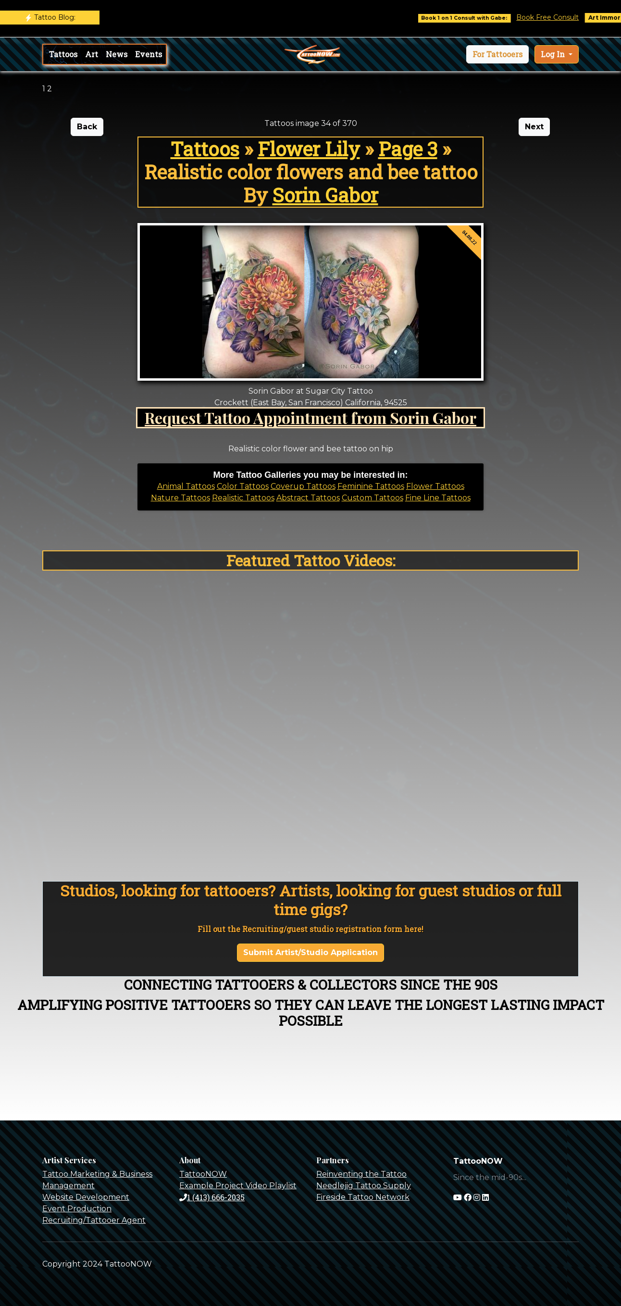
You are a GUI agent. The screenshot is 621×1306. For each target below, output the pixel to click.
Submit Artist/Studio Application (310, 952)
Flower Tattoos (435, 486)
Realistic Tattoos (243, 497)
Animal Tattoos (186, 486)
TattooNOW (203, 1174)
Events (148, 54)
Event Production (77, 1208)
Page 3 (407, 149)
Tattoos (63, 54)
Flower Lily (309, 149)
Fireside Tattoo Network (363, 1197)
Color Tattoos (243, 486)
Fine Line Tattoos (438, 497)
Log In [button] (554, 54)
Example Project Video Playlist (238, 1185)
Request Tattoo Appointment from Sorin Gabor (310, 417)
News (116, 54)
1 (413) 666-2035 (212, 1197)
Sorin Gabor (325, 195)
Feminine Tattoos (370, 486)
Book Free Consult (554, 17)
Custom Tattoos (372, 497)
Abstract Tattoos (308, 497)
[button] (497, 54)
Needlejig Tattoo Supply (363, 1185)
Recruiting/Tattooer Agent (94, 1220)
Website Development (85, 1197)
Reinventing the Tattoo (361, 1174)
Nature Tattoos (180, 497)
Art (91, 54)
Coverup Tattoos (303, 486)
